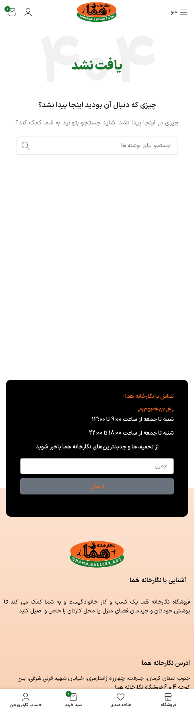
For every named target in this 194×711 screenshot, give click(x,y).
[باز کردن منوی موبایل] (179, 12)
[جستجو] (97, 146)
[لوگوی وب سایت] (97, 12)
